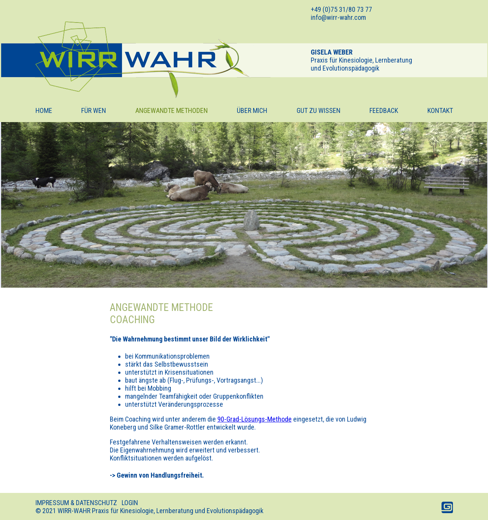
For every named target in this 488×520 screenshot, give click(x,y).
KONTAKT (440, 110)
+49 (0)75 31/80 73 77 (341, 9)
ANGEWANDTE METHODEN (171, 110)
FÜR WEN (93, 110)
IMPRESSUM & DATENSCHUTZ (76, 503)
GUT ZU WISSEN (318, 110)
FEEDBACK (383, 110)
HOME (43, 110)
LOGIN (130, 503)
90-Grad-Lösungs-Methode (254, 419)
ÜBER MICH (252, 110)
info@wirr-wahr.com (338, 17)
